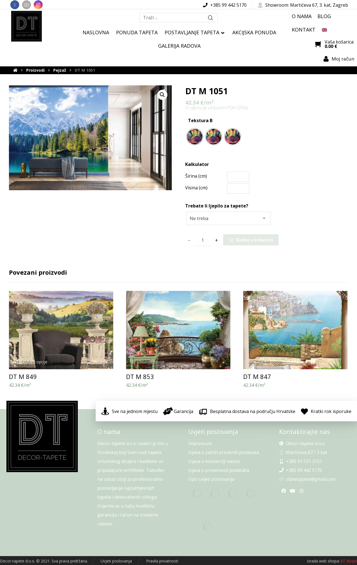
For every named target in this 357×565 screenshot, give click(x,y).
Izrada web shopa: (323, 561)
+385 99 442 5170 (300, 470)
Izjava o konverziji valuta (214, 461)
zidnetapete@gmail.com (307, 479)
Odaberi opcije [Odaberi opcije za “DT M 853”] (151, 361)
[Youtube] (26, 4)
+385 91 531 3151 (300, 461)
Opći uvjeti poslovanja (211, 479)
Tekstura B (200, 120)
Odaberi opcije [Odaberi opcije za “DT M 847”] (268, 361)
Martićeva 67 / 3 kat (303, 452)
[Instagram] (38, 4)
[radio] (194, 136)
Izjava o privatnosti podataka (218, 470)
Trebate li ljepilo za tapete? (216, 206)
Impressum (200, 443)
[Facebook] (14, 4)
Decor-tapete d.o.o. (302, 443)
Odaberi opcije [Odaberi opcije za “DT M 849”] (34, 361)
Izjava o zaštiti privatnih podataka (223, 452)
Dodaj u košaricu (254, 240)
